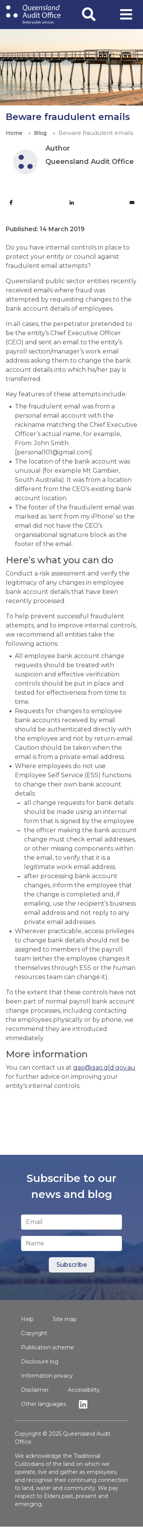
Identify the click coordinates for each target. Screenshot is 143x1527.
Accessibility (84, 1389)
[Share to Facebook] (11, 202)
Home (14, 133)
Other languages (43, 1404)
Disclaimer (35, 1389)
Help (27, 1319)
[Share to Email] (132, 202)
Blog (40, 133)
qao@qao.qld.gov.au (104, 1067)
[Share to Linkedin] (72, 202)
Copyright (34, 1333)
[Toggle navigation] (126, 14)
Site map (65, 1319)
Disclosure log (39, 1361)
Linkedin (85, 1404)
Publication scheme (47, 1347)
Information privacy (47, 1375)
